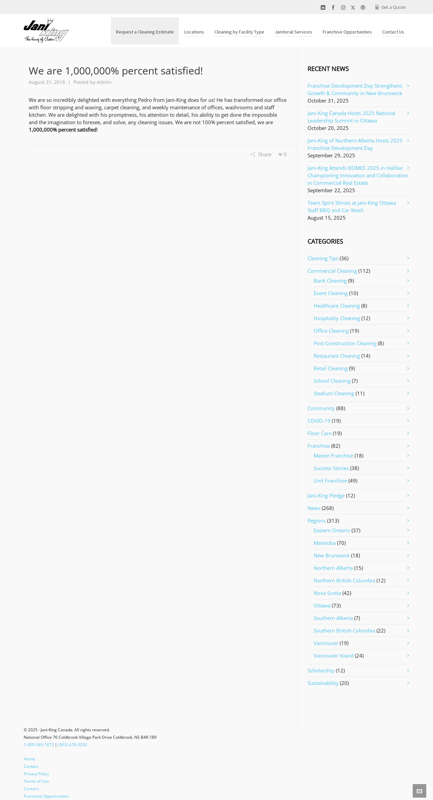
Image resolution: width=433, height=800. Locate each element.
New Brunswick (332, 555)
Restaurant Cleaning (337, 355)
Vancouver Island (334, 655)
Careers (31, 789)
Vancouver (326, 643)
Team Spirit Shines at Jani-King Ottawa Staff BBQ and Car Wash (351, 206)
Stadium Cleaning (334, 393)
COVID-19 (319, 420)
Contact (31, 766)
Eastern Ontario (332, 530)
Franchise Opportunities (46, 796)
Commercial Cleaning (332, 270)
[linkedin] (324, 7)
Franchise (318, 445)
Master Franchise (333, 455)
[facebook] (334, 7)
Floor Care (319, 433)
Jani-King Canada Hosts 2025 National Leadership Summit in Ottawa (351, 117)
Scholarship (321, 670)
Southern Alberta (333, 618)
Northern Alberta (333, 567)
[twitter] (354, 7)
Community (321, 408)
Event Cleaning (331, 293)
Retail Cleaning (331, 368)
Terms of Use (36, 781)
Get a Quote (390, 7)
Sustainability (323, 683)
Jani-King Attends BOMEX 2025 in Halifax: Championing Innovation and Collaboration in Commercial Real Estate (357, 175)
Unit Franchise (330, 480)
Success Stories (331, 468)
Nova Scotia (327, 593)
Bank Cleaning (330, 280)
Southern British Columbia (344, 630)
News (313, 508)
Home (29, 759)
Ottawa (322, 605)
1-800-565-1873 (39, 745)
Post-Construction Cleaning (345, 343)
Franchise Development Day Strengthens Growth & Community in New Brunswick (354, 89)
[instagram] (344, 7)
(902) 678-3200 (72, 745)
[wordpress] (364, 7)
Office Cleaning (331, 330)
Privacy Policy (36, 774)
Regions (316, 520)
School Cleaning (332, 380)
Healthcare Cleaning (337, 305)
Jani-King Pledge (326, 495)
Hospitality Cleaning (337, 318)
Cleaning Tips (322, 258)
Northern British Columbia (344, 580)
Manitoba (325, 542)
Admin (104, 82)
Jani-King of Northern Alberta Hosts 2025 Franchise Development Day (355, 144)
